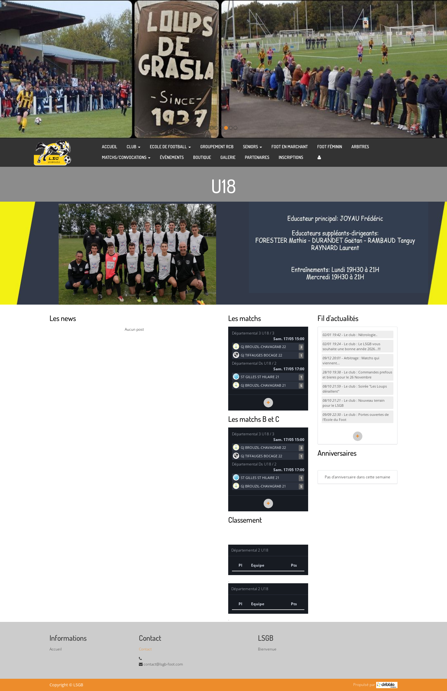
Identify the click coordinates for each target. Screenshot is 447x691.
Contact (145, 649)
